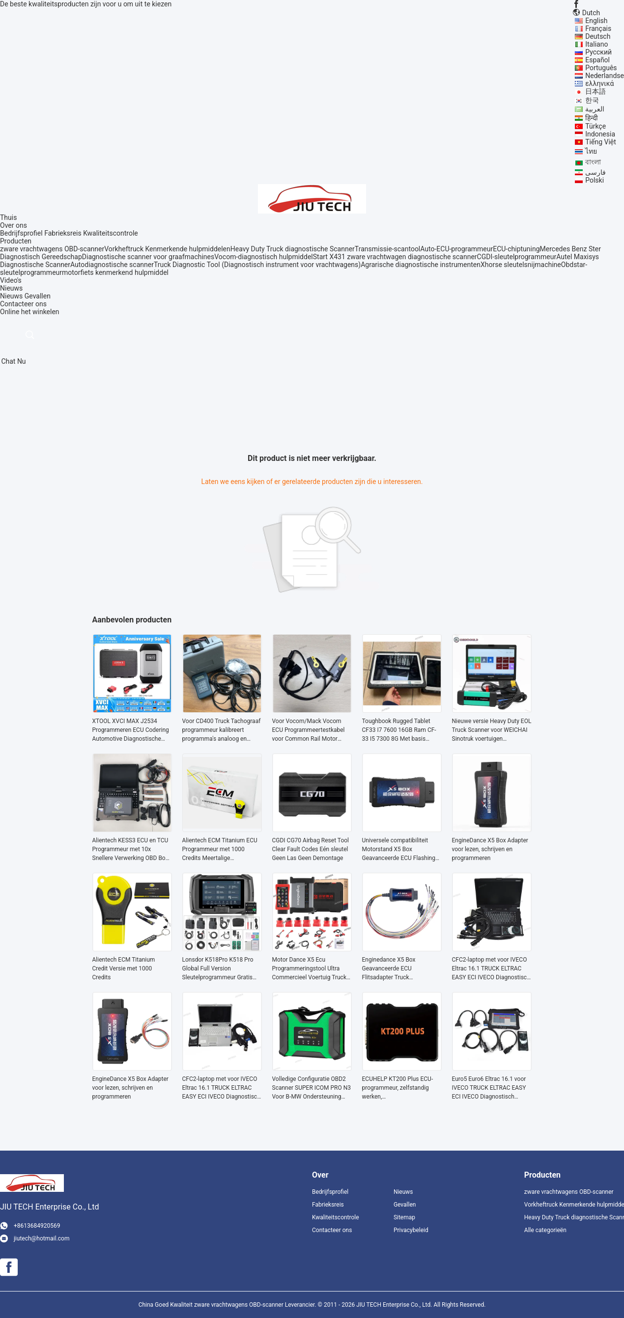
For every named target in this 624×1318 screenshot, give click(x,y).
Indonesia (600, 134)
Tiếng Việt (600, 142)
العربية (594, 109)
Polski (594, 180)
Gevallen (38, 296)
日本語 (595, 91)
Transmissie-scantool (387, 249)
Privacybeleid (411, 1230)
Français (598, 28)
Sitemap (404, 1217)
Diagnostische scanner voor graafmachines (148, 257)
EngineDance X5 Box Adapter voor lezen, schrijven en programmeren (490, 849)
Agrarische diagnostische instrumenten (421, 265)
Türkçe (595, 126)
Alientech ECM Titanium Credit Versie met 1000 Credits (123, 968)
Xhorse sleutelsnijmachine (521, 265)
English (596, 21)
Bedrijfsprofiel (21, 233)
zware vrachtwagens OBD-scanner (52, 249)
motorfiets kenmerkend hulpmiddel (115, 272)
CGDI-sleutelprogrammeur (517, 257)
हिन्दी (591, 118)
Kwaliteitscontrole (110, 233)
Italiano (596, 44)
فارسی (595, 172)
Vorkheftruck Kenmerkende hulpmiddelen (167, 249)
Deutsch (597, 36)
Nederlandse (604, 76)
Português (601, 68)
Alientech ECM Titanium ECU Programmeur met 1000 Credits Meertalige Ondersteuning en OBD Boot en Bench (219, 849)
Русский (598, 52)
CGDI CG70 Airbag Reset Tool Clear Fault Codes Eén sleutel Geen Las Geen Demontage (310, 849)
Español (597, 60)
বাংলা (593, 162)
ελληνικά (599, 83)
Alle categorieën (545, 1230)
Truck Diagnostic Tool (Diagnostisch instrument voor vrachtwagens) (257, 265)
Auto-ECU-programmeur (456, 249)
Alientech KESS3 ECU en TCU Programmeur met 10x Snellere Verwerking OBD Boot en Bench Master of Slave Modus (131, 849)
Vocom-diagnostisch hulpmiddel (263, 257)
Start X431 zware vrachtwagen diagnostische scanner (395, 257)
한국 (592, 100)
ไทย (591, 151)
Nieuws (11, 296)
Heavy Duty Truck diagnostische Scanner (292, 249)
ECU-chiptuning (516, 249)
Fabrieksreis (63, 233)
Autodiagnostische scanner (112, 265)
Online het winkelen (29, 312)
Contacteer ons (332, 1230)
